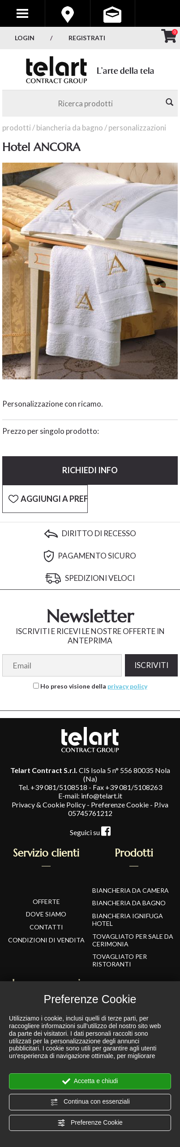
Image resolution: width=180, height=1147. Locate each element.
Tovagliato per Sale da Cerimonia (132, 940)
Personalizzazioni (137, 127)
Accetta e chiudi (90, 1081)
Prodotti (16, 127)
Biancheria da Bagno (69, 127)
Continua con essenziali (90, 1102)
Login (24, 38)
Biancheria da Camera (130, 890)
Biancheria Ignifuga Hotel (127, 919)
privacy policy (127, 686)
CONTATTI (46, 927)
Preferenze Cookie (90, 1123)
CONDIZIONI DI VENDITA (46, 940)
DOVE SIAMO (46, 914)
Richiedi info (90, 470)
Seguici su (90, 832)
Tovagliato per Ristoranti (119, 960)
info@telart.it (101, 795)
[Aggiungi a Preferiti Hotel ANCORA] (45, 499)
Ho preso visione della (93, 686)
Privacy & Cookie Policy (49, 804)
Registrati (87, 38)
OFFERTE (46, 901)
